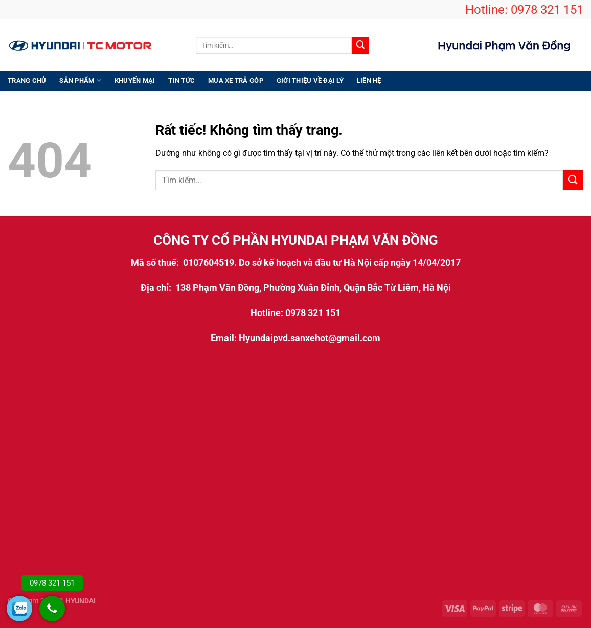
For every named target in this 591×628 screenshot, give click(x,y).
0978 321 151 (547, 10)
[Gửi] (360, 45)
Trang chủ (27, 80)
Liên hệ (369, 80)
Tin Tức (181, 80)
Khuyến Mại (135, 80)
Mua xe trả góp (235, 80)
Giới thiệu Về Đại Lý (310, 80)
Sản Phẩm (80, 80)
